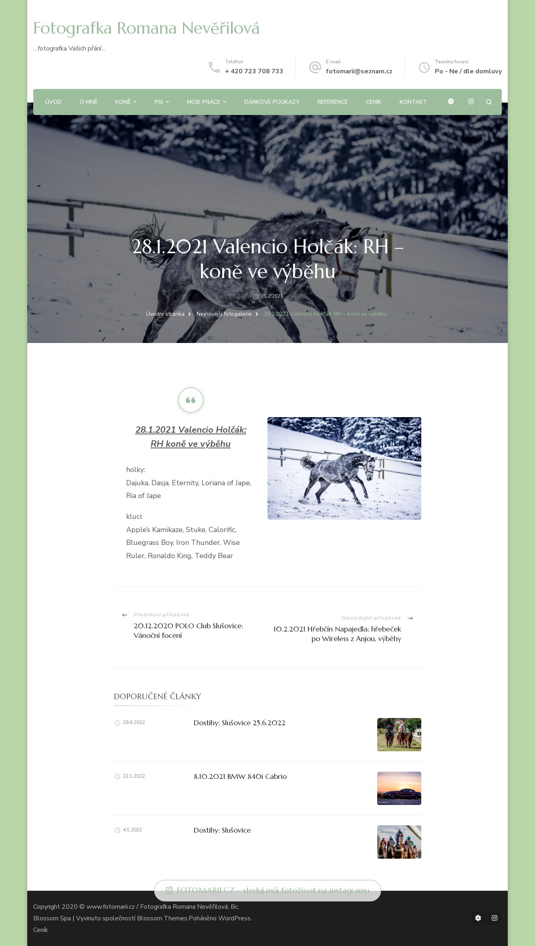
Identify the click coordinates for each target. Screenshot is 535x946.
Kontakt (413, 102)
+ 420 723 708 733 (254, 71)
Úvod (53, 102)
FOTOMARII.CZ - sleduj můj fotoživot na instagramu (268, 890)
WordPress (234, 918)
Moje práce (203, 102)
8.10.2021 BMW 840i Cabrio (240, 776)
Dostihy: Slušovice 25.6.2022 (240, 722)
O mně (88, 102)
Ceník (374, 102)
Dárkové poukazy (272, 102)
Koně (123, 102)
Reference (333, 102)
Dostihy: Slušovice (222, 830)
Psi (159, 102)
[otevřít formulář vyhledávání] (489, 102)
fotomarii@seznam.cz (359, 71)
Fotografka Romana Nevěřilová (146, 28)
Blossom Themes (162, 918)
